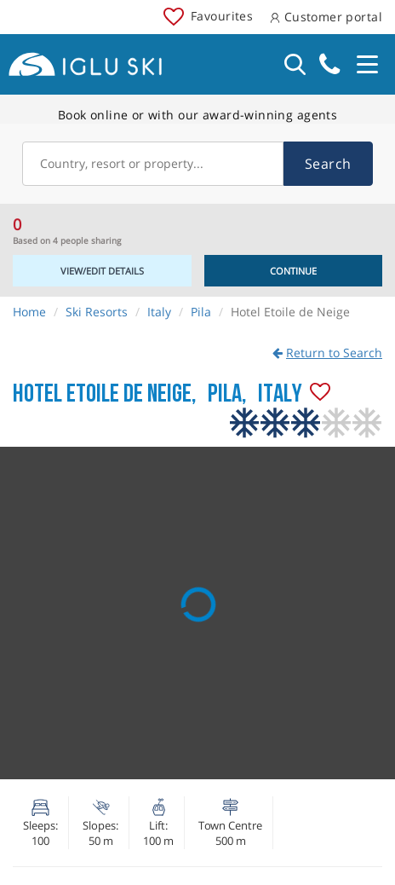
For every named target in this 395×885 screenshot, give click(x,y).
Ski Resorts (97, 312)
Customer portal (326, 17)
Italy (159, 312)
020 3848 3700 (329, 64)
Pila (201, 312)
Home (29, 312)
